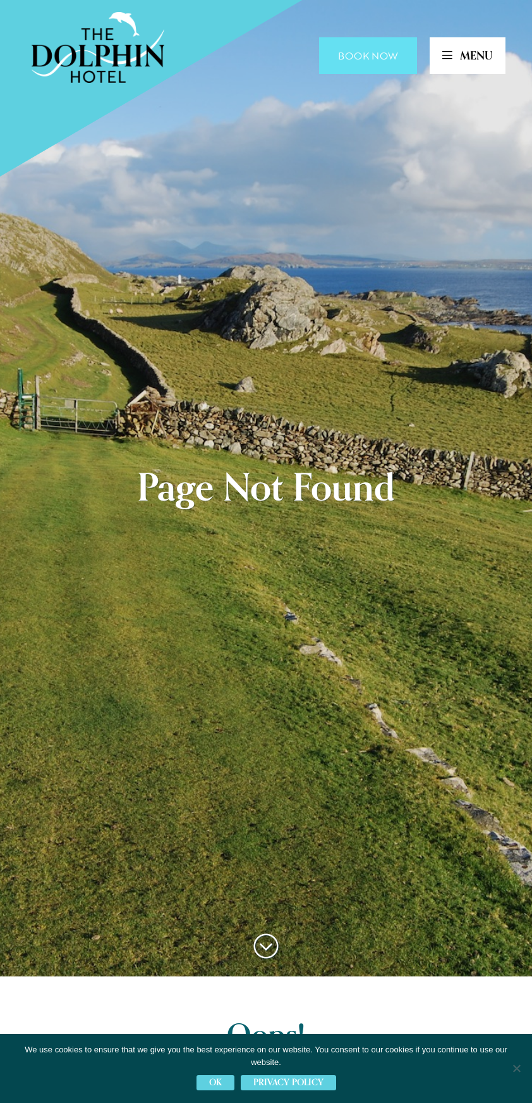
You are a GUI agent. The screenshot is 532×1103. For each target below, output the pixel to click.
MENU (467, 55)
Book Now (368, 55)
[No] (516, 1068)
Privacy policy (288, 1082)
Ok (215, 1082)
